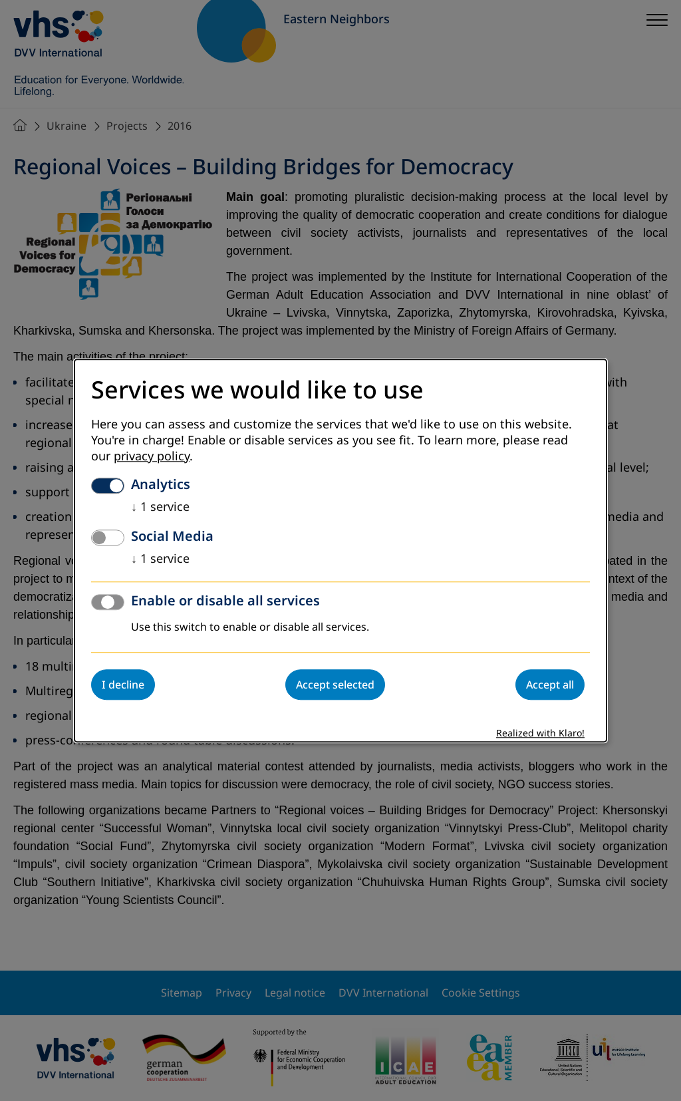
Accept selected (335, 684)
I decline (123, 684)
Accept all (550, 684)
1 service (160, 507)
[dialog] (340, 550)
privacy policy (152, 456)
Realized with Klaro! (540, 733)
